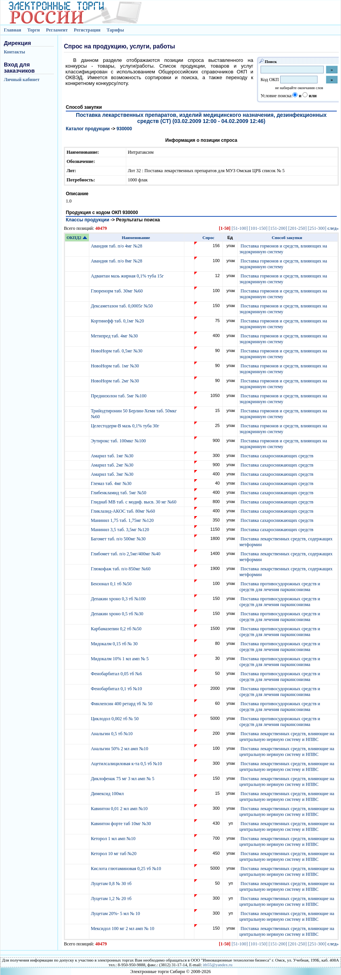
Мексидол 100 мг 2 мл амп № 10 (123, 928)
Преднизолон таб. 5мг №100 (119, 396)
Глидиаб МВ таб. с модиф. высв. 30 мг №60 (134, 502)
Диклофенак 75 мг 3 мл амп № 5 (124, 778)
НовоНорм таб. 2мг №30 (115, 381)
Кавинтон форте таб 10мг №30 (121, 823)
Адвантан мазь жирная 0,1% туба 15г (128, 276)
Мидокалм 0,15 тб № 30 (115, 643)
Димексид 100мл (108, 793)
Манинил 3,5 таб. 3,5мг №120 (120, 529)
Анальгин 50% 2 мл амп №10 (120, 748)
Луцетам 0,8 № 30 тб (112, 883)
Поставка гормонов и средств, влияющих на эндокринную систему (283, 248)
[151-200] (278, 228)
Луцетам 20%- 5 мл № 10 (116, 913)
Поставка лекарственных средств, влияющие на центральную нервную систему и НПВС (286, 736)
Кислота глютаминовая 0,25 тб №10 (126, 868)
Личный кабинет (22, 79)
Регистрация (87, 30)
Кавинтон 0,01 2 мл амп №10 (120, 808)
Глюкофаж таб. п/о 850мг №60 (121, 568)
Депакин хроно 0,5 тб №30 (117, 613)
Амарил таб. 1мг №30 (113, 455)
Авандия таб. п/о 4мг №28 (117, 246)
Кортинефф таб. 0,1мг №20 (118, 321)
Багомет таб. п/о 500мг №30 (119, 538)
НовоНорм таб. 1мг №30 (115, 366)
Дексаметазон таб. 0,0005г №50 (122, 306)
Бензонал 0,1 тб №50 (112, 583)
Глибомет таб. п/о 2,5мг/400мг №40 (126, 553)
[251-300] (317, 228)
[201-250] (297, 228)
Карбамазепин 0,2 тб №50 (117, 628)
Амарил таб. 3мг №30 (113, 474)
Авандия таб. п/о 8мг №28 (117, 261)
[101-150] (258, 228)
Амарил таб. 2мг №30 (113, 465)
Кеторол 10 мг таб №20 (115, 853)
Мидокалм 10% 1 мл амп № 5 (120, 658)
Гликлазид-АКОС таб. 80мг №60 (123, 511)
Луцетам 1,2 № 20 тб (112, 898)
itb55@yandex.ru (217, 964)
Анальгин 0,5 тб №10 (113, 733)
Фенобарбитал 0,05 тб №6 (117, 673)
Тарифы (115, 30)
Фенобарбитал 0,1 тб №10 (117, 688)
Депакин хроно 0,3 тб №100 (119, 598)
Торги (33, 30)
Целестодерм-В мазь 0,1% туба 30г (125, 426)
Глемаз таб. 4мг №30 (112, 483)
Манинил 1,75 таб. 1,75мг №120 (123, 520)
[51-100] (240, 228)
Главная (12, 30)
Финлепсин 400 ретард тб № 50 (122, 703)
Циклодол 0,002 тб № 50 (115, 718)
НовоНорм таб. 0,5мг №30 (117, 351)
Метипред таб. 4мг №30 (115, 336)
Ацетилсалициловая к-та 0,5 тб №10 (127, 763)
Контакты (14, 52)
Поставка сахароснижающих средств (277, 455)
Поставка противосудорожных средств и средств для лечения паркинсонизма (279, 586)
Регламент (56, 30)
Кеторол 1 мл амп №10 (114, 838)
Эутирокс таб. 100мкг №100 (119, 440)
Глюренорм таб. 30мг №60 (117, 291)
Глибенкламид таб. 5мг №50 (119, 492)
